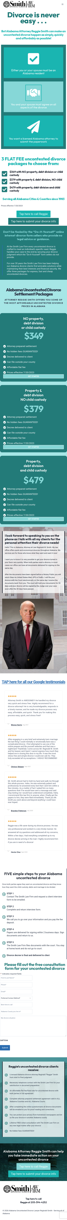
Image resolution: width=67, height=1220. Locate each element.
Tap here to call (33, 1198)
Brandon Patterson (18, 811)
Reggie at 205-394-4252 (33, 1202)
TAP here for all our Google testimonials (33, 682)
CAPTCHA (4, 1040)
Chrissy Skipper (17, 767)
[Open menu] (62, 4)
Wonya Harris (16, 725)
